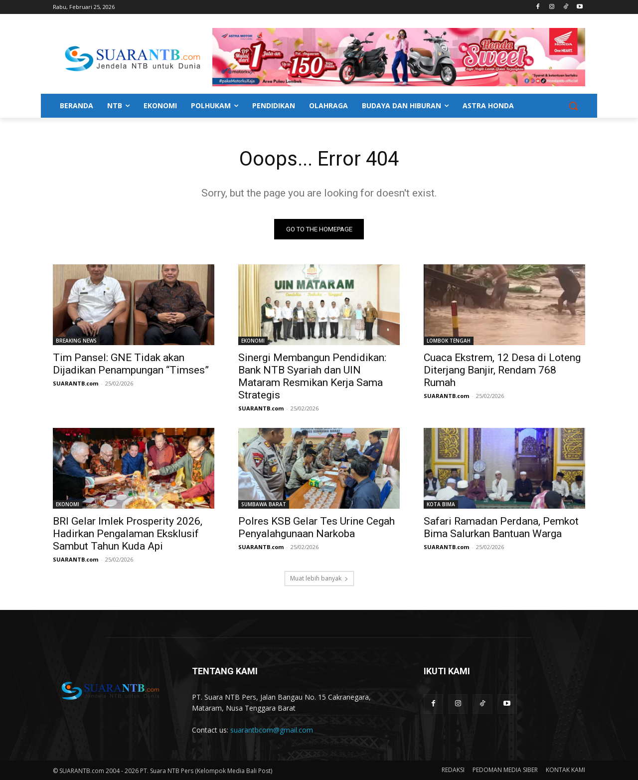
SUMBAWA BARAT (263, 504)
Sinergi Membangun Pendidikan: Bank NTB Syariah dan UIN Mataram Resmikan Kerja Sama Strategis (312, 376)
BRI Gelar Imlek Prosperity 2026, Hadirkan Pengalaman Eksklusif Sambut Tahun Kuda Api (127, 533)
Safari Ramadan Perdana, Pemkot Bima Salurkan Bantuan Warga (501, 527)
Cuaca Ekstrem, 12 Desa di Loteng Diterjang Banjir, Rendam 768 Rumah (502, 370)
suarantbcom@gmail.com (271, 730)
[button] (573, 106)
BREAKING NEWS (76, 340)
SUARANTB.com (75, 383)
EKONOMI (253, 340)
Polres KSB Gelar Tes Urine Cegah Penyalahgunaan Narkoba (316, 527)
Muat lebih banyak (319, 578)
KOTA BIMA (441, 504)
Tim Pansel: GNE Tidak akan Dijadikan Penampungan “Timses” (131, 364)
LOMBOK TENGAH (449, 340)
